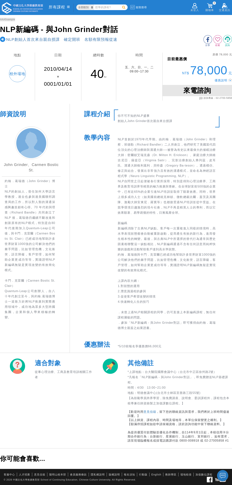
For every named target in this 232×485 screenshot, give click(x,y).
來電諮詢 (197, 90)
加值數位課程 (204, 474)
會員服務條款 (78, 474)
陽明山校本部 (57, 474)
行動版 (143, 474)
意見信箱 (150, 411)
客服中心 (9, 474)
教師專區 (170, 474)
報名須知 (129, 474)
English (156, 474)
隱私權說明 (98, 474)
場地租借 (186, 474)
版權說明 (114, 474)
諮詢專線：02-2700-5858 (215, 98)
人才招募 (24, 474)
